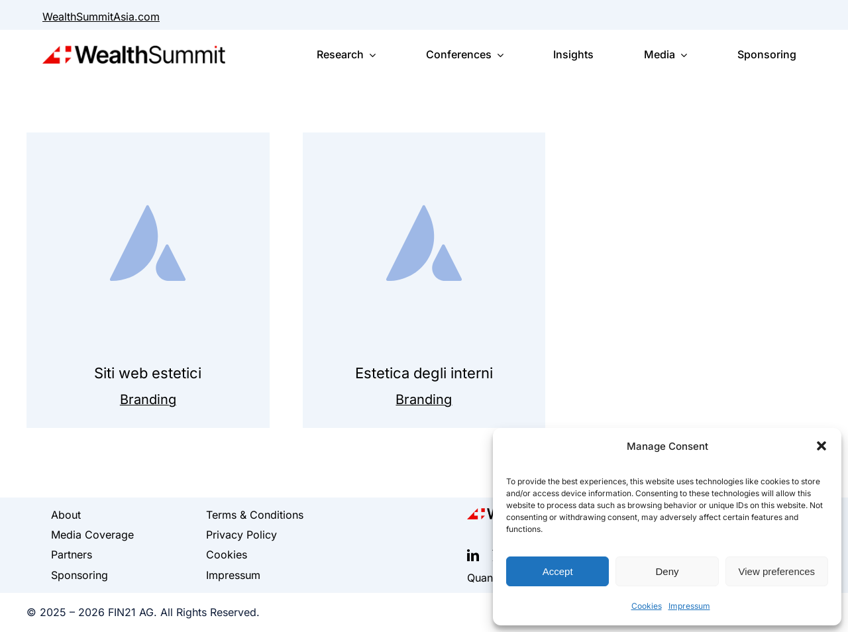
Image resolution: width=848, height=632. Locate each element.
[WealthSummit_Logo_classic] (133, 52)
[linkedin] (473, 555)
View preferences (777, 571)
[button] (821, 445)
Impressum (689, 606)
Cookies (646, 606)
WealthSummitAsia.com (101, 16)
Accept (558, 571)
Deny (666, 571)
